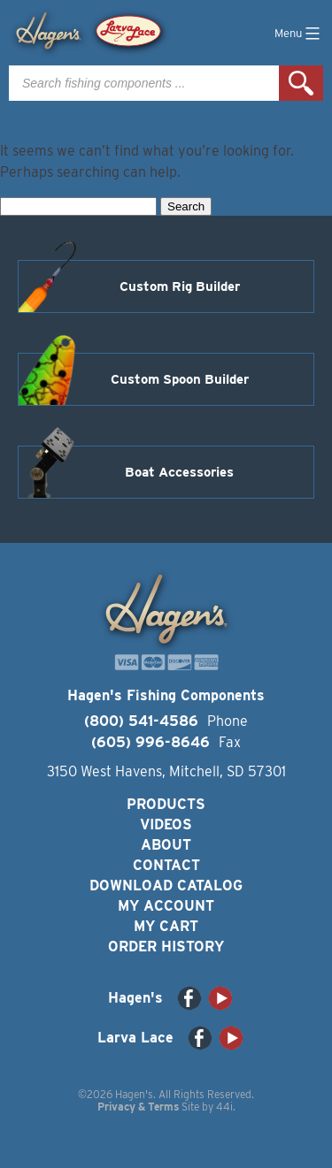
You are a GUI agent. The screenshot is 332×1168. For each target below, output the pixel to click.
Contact (166, 865)
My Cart (166, 926)
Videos (166, 824)
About (166, 844)
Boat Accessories (179, 472)
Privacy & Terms (138, 1106)
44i (224, 1106)
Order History (166, 946)
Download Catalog (166, 885)
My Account (166, 905)
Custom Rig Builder (180, 286)
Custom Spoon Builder (180, 379)
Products (166, 804)
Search (301, 83)
